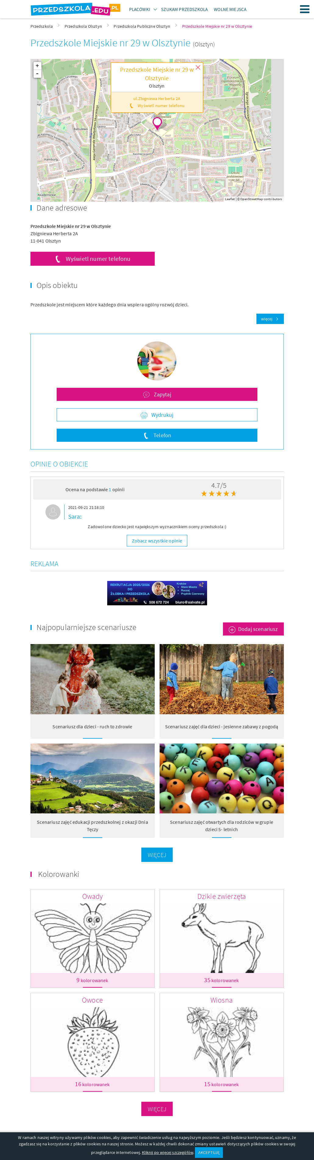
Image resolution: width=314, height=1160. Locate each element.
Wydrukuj (161, 414)
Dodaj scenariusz (258, 628)
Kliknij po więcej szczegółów (167, 1152)
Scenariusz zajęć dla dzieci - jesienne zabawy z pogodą (221, 726)
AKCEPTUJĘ (209, 1152)
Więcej (157, 855)
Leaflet (230, 199)
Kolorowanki (58, 874)
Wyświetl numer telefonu (98, 258)
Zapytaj (161, 394)
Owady (92, 896)
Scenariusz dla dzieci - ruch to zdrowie (92, 726)
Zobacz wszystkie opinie (157, 541)
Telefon (161, 435)
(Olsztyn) (204, 44)
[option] (157, 518)
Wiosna (221, 1000)
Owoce (92, 1000)
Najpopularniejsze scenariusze (87, 627)
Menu (305, 9)
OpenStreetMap (251, 199)
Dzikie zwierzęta (221, 896)
